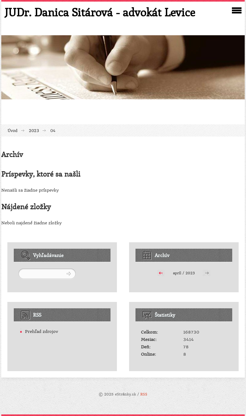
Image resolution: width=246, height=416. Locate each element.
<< (160, 272)
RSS (143, 394)
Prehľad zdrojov (41, 331)
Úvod (13, 131)
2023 (34, 131)
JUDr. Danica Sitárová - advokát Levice (99, 12)
